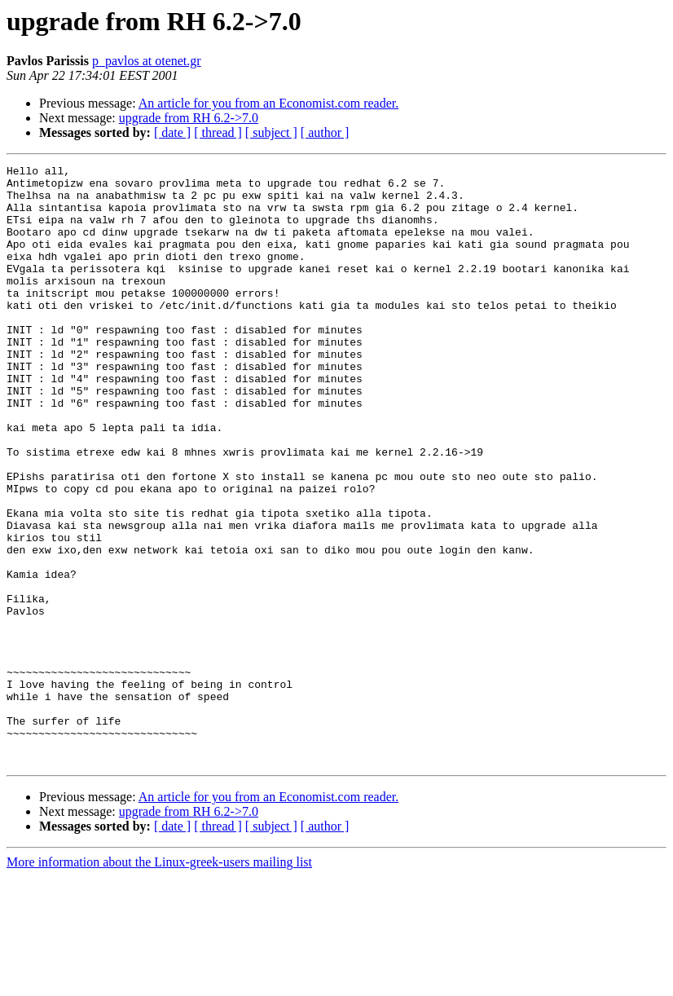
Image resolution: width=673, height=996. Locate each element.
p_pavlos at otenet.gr (146, 61)
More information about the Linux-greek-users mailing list (159, 982)
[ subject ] (271, 132)
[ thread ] (218, 132)
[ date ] (172, 132)
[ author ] (325, 132)
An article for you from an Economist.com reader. (268, 103)
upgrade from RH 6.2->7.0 (188, 118)
